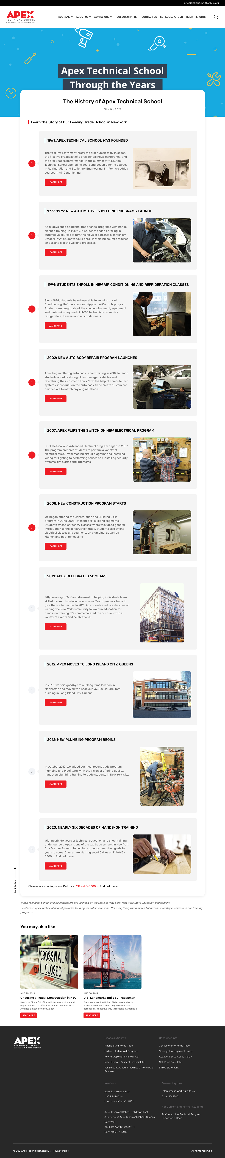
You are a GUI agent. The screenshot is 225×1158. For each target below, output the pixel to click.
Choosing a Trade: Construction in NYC (48, 997)
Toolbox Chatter (126, 16)
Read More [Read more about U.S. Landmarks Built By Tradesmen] (92, 1015)
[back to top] (15, 886)
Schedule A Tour (171, 16)
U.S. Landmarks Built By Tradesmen (109, 997)
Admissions (103, 17)
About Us (83, 17)
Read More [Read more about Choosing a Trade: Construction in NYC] (29, 1015)
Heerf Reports (196, 16)
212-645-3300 (86, 886)
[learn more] (55, 182)
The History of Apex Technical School (112, 101)
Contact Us (149, 16)
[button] (213, 17)
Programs (65, 17)
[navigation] (132, 1096)
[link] (27, 1042)
